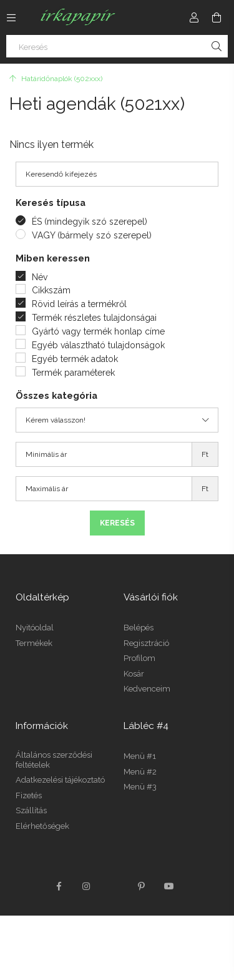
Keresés (117, 523)
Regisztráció (146, 643)
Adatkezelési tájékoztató (60, 780)
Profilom (139, 658)
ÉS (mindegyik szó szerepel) (89, 222)
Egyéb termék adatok (75, 359)
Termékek (34, 643)
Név (39, 277)
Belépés (139, 627)
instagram (86, 886)
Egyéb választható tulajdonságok (98, 345)
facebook (59, 886)
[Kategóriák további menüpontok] (11, 17)
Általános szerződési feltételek (54, 760)
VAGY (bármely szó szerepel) (92, 235)
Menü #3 (140, 786)
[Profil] (194, 17)
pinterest (141, 886)
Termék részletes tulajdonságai (94, 318)
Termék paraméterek (73, 373)
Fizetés (29, 795)
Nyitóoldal (35, 627)
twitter (114, 886)
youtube (169, 886)
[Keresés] (117, 46)
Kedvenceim (147, 688)
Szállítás (31, 810)
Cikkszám (51, 290)
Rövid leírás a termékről (79, 304)
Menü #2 (140, 771)
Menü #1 (140, 756)
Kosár (134, 673)
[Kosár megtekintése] (216, 17)
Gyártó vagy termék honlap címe (98, 331)
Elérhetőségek (42, 826)
